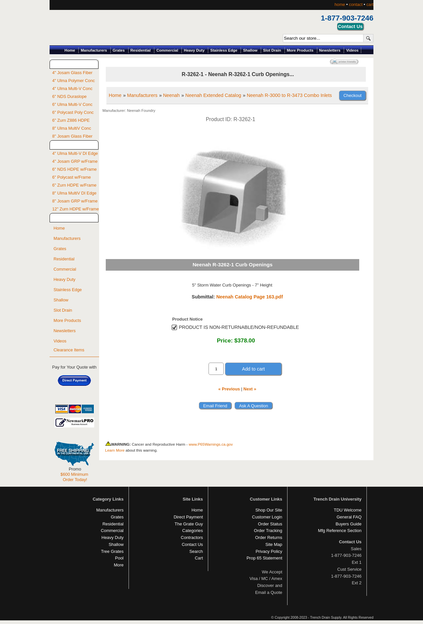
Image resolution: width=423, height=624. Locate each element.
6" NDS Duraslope (69, 96)
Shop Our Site (268, 510)
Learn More (115, 450)
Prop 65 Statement (264, 558)
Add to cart (253, 369)
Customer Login (267, 516)
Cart (199, 558)
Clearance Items (69, 349)
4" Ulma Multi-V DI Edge (75, 153)
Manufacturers (94, 50)
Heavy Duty (194, 50)
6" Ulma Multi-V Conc (72, 104)
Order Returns (268, 537)
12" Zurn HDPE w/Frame (75, 208)
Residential (141, 50)
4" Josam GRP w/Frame (74, 161)
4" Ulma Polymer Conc (73, 80)
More (119, 564)
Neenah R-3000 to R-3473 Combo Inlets (289, 95)
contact (356, 4)
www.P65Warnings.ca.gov (211, 444)
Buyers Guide (349, 523)
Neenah (171, 95)
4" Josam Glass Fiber (72, 72)
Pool (119, 558)
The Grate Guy (188, 523)
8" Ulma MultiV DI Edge (74, 193)
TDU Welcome (348, 510)
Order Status (270, 523)
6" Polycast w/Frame (71, 177)
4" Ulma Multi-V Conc (72, 88)
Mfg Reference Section (340, 530)
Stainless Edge (223, 50)
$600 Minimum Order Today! (74, 477)
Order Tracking (268, 530)
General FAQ (349, 516)
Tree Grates (112, 551)
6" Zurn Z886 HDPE (71, 120)
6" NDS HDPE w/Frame (74, 169)
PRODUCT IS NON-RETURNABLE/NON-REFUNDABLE (239, 327)
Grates (119, 50)
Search (196, 551)
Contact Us (192, 544)
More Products (300, 50)
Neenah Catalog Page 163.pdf (249, 296)
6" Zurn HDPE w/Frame (74, 185)
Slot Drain (272, 50)
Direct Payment (188, 516)
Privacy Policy (268, 551)
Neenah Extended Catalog (213, 95)
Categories (192, 530)
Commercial (167, 50)
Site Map (273, 544)
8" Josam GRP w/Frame (74, 201)
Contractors (192, 537)
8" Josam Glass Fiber (72, 136)
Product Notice (187, 319)
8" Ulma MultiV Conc (71, 128)
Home (69, 50)
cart (369, 4)
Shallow (250, 50)
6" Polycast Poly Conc (73, 112)
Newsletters (330, 50)
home (339, 4)
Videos (352, 50)
